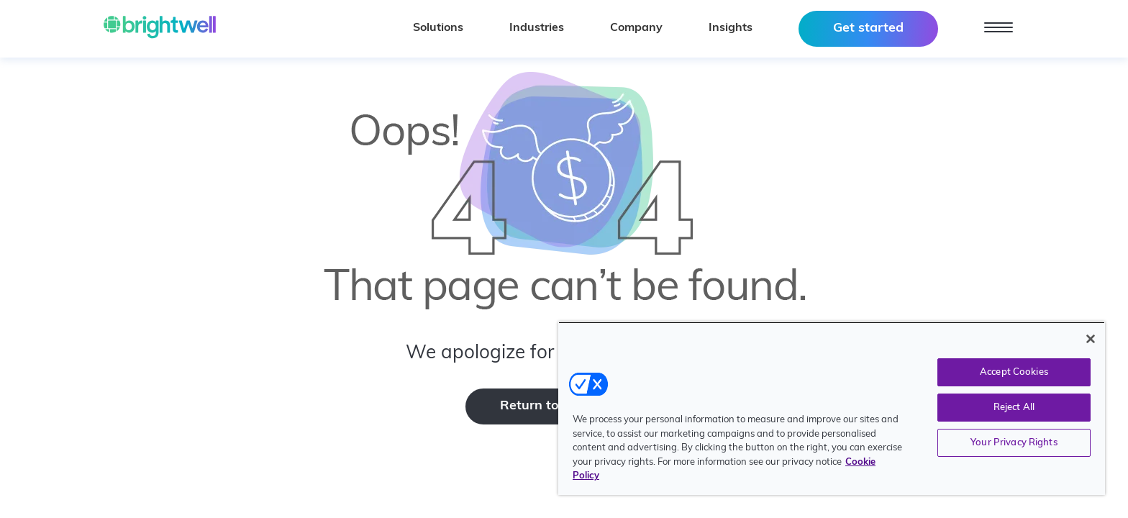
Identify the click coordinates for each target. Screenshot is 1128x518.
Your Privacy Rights (1013, 442)
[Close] (1090, 339)
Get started (868, 28)
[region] (831, 408)
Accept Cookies (1014, 372)
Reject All (1013, 407)
